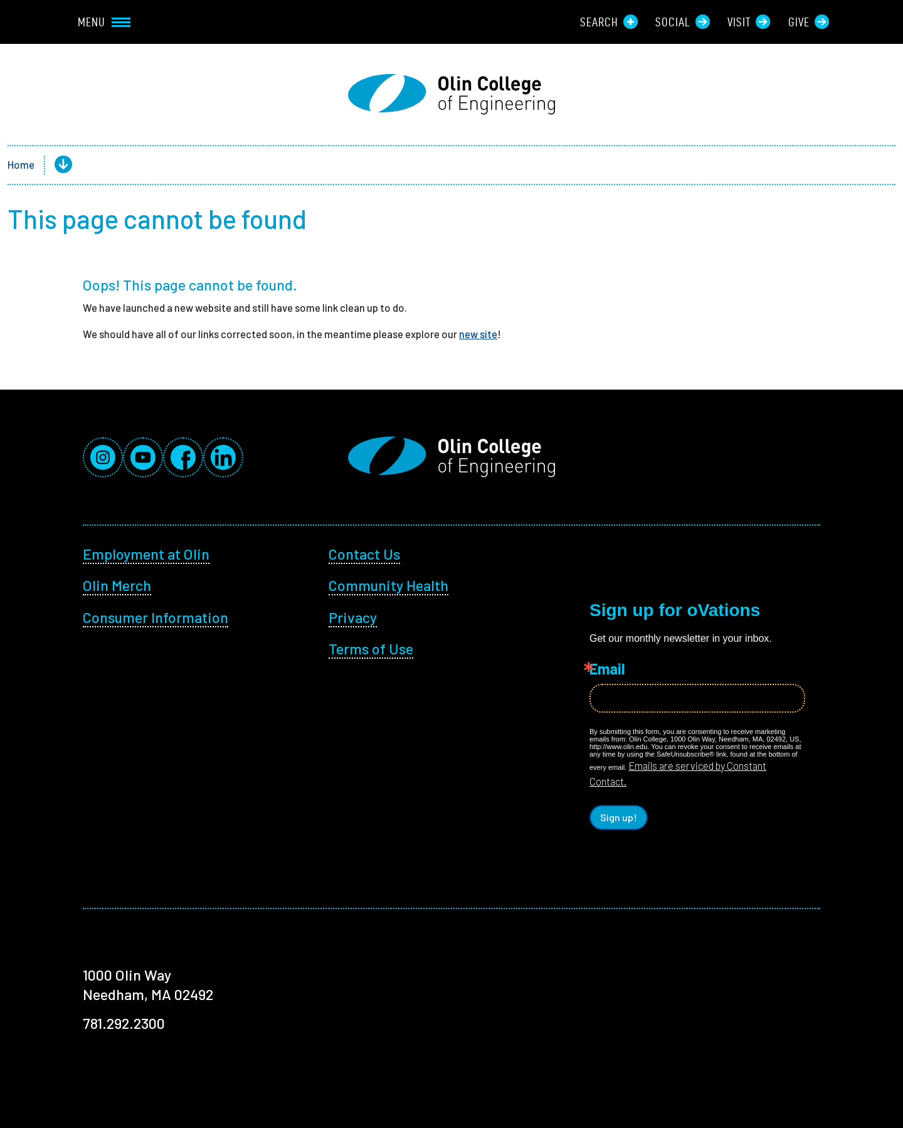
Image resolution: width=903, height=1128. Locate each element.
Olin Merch (117, 585)
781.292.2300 (124, 1023)
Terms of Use (371, 648)
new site (478, 333)
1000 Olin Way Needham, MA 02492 (148, 984)
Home (21, 164)
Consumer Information (155, 617)
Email (607, 668)
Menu (104, 22)
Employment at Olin (146, 554)
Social (682, 21)
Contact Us (364, 554)
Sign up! (618, 817)
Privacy (353, 617)
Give (808, 21)
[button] (53, 165)
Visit (748, 21)
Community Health (388, 585)
